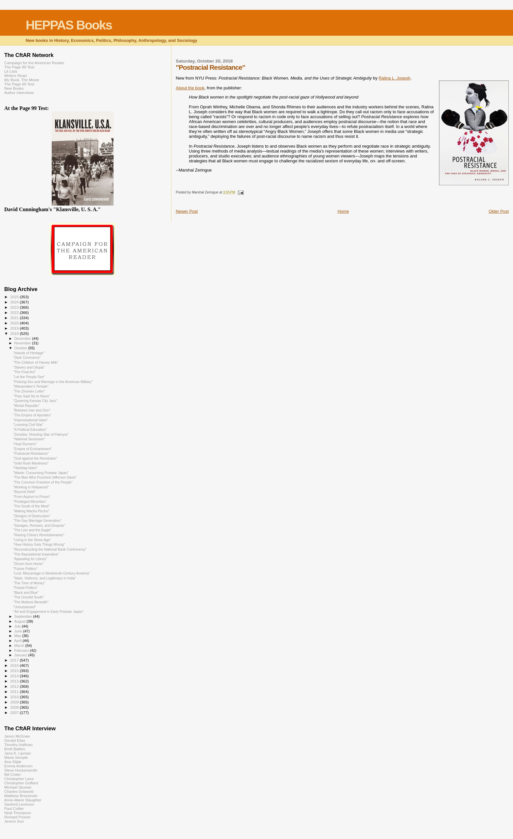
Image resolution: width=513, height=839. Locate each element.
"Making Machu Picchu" (31, 511)
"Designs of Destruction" (31, 516)
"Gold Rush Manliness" (30, 463)
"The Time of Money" (29, 583)
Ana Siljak (12, 761)
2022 (15, 312)
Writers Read (15, 75)
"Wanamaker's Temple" (30, 386)
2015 (15, 670)
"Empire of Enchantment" (32, 449)
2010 (15, 697)
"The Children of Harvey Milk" (35, 362)
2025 (15, 297)
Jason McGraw (17, 736)
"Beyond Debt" (24, 492)
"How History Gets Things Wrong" (39, 544)
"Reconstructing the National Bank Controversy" (49, 549)
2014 (15, 676)
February (22, 650)
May (18, 636)
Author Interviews (19, 92)
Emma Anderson (18, 766)
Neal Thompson (17, 813)
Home (343, 211)
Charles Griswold (18, 791)
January (21, 655)
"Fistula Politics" (25, 588)
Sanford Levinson (19, 804)
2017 (15, 660)
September (23, 616)
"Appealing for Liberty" (30, 559)
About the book (190, 87)
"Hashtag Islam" (25, 468)
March (20, 645)
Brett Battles (14, 749)
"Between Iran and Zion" (31, 410)
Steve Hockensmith (20, 770)
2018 (15, 333)
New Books (14, 88)
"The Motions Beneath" (30, 602)
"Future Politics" (25, 569)
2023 (15, 307)
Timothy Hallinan (18, 744)
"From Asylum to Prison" (31, 497)
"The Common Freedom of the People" (43, 482)
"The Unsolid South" (28, 597)
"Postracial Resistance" (31, 453)
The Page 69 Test (19, 84)
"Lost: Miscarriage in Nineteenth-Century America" (51, 573)
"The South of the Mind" (31, 506)
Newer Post (187, 211)
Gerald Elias (14, 740)
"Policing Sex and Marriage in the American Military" (53, 382)
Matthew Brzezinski (20, 795)
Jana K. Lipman (17, 753)
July (18, 626)
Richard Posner (17, 817)
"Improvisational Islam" (30, 420)
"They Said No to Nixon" (31, 396)
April (18, 641)
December (23, 338)
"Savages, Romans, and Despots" (39, 525)
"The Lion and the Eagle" (32, 530)
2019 (15, 328)
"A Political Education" (30, 429)
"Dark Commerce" (27, 357)
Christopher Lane (19, 778)
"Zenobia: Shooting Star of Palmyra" (40, 434)
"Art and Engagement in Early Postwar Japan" (48, 611)
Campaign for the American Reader (34, 63)
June (18, 631)
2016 (15, 665)
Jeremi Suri (14, 821)
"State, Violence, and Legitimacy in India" (44, 578)
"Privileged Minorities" (29, 501)
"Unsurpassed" (24, 607)
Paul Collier (14, 808)
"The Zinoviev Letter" (29, 391)
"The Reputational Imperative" (36, 554)
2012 (15, 686)
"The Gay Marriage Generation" (37, 520)
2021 (15, 318)
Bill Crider (12, 774)
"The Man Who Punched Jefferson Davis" (45, 477)
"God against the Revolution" (35, 458)
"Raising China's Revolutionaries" (38, 535)
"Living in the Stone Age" (32, 540)
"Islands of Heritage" (28, 353)
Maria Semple (16, 757)
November (23, 343)
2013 (15, 681)
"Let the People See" (29, 377)
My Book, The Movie (21, 80)
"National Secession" (29, 439)
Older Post (499, 211)
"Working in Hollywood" (31, 487)
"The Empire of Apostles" (32, 415)
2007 (15, 712)
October (21, 348)
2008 (15, 707)
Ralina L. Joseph (394, 78)
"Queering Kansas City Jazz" (35, 401)
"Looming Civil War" (28, 425)
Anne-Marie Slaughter (23, 800)
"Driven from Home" (28, 564)
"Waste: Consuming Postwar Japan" (40, 473)
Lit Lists (10, 71)
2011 (15, 691)
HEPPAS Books (69, 25)
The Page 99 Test (19, 67)
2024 (15, 302)
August (20, 621)
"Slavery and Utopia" (29, 367)
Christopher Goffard (21, 783)
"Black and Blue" (26, 592)
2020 (15, 323)
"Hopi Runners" (25, 444)
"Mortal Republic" (26, 406)
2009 (15, 702)
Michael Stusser (17, 787)
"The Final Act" (24, 372)
